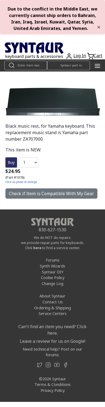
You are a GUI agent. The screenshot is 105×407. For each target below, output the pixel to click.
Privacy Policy (53, 390)
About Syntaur (52, 296)
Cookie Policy (52, 277)
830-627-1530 (52, 230)
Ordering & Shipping (52, 307)
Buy (11, 162)
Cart (98, 56)
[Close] (99, 27)
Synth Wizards (52, 266)
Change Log (52, 283)
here (37, 247)
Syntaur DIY (52, 271)
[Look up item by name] (25, 65)
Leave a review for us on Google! (52, 341)
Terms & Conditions (53, 384)
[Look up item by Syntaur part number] (68, 65)
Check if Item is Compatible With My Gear (51, 193)
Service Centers (53, 313)
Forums (53, 260)
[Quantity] (28, 162)
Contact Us (52, 301)
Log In (79, 56)
